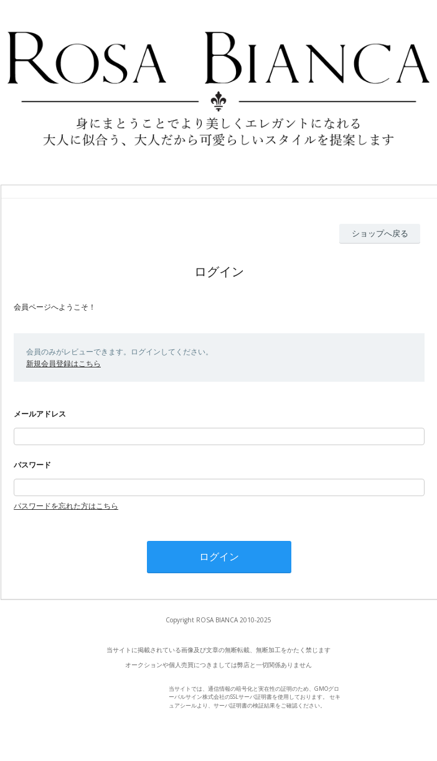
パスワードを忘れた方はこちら (66, 505)
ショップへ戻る (380, 233)
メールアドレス (40, 413)
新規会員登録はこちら (63, 363)
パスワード (32, 464)
